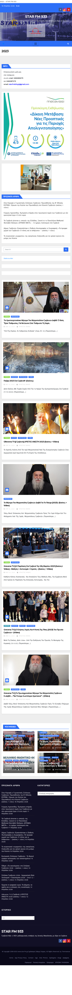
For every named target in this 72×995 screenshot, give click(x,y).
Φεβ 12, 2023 (10, 636)
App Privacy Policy (21, 958)
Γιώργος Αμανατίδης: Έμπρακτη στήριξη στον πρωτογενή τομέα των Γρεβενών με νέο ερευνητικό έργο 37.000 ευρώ (17, 809)
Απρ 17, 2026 (45, 748)
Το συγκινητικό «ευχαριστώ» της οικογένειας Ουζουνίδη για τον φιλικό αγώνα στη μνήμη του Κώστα (18, 849)
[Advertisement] (36, 979)
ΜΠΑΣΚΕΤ (22, 625)
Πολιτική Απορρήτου (39, 962)
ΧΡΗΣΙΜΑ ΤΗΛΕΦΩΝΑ (62, 962)
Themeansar (66, 951)
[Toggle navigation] (35, 44)
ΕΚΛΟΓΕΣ (13, 437)
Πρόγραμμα (50, 962)
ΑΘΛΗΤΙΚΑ (7, 625)
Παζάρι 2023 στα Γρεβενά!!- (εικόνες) (18, 381)
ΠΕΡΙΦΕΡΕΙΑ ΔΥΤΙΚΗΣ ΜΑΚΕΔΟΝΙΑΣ (49, 735)
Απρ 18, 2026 (11, 748)
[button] (68, 43)
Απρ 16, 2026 (46, 769)
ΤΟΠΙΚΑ (31, 377)
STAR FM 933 (36, 16)
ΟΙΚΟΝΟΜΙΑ (43, 732)
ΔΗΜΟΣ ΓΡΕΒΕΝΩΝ (45, 757)
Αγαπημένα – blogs (55, 958)
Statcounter (8, 258)
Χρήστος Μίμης (23, 326)
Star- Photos (43, 958)
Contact (30, 958)
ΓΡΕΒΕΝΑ (6, 316)
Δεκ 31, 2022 (10, 699)
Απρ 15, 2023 (10, 509)
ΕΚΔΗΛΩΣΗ (14, 377)
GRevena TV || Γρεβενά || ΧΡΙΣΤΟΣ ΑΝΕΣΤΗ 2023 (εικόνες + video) (31, 442)
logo (36, 958)
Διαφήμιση (66, 958)
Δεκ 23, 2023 (10, 326)
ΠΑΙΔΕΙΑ (16, 760)
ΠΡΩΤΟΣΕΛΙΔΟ (15, 316)
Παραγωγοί (28, 962)
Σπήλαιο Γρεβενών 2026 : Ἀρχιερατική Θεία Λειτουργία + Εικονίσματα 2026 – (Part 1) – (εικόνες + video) (18, 877)
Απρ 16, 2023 (10, 445)
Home (11, 958)
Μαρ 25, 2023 (10, 572)
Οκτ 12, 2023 (10, 384)
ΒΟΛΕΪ (15, 735)
